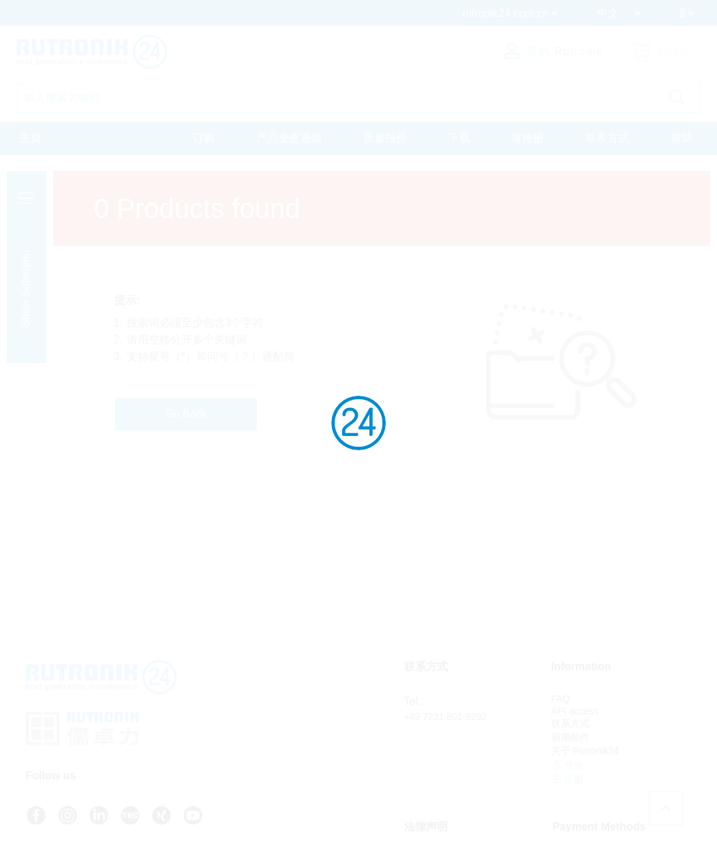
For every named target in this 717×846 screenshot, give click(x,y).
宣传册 (527, 138)
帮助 (681, 138)
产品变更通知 (289, 138)
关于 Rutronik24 (585, 750)
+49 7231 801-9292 (445, 716)
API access (575, 711)
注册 (567, 779)
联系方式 (607, 138)
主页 (31, 138)
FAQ (560, 698)
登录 (567, 764)
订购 (204, 138)
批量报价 (385, 138)
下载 (459, 138)
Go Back (186, 414)
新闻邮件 (570, 737)
